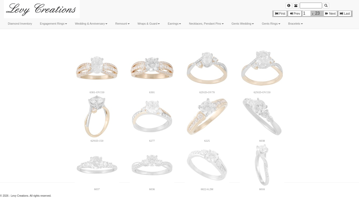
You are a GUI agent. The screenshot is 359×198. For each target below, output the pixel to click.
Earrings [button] (174, 23)
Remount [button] (122, 23)
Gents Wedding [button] (243, 23)
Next (330, 13)
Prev (295, 13)
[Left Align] (289, 6)
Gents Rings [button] (271, 23)
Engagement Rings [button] (53, 23)
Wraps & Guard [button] (149, 23)
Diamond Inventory (20, 23)
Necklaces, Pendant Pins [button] (206, 23)
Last (345, 13)
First (280, 13)
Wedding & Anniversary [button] (91, 23)
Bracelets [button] (295, 23)
